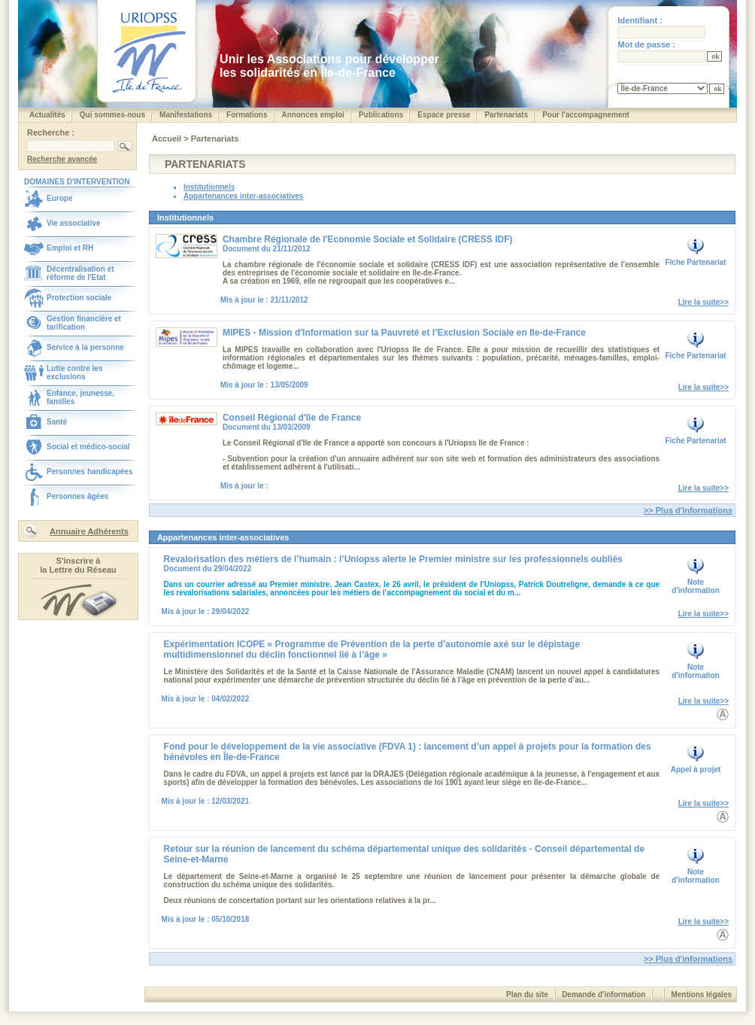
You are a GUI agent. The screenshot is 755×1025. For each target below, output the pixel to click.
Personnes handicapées (90, 471)
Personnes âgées (77, 496)
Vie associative (74, 223)
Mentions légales (701, 994)
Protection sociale (79, 298)
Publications (381, 115)
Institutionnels (209, 187)
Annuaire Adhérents (89, 531)
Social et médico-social (88, 447)
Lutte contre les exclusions (74, 372)
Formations (246, 115)
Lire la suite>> (703, 302)
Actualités (47, 115)
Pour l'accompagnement (585, 115)
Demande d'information (603, 994)
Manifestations (185, 115)
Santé (57, 422)
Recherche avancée (62, 159)
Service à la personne (85, 347)
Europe (59, 198)
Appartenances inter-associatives (243, 196)
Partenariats (506, 115)
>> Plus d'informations (688, 510)
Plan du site (527, 994)
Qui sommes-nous (112, 115)
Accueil (167, 138)
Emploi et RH (70, 248)
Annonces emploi (313, 115)
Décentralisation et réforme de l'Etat (80, 273)
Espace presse (443, 115)
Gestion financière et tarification (84, 323)
